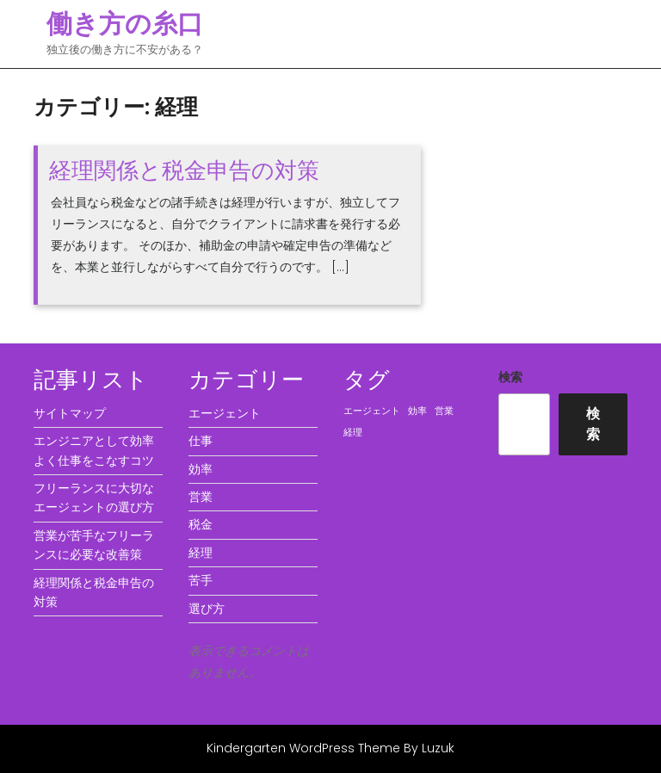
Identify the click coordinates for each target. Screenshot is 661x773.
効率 (200, 469)
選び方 (206, 608)
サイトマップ (70, 413)
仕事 (200, 440)
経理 (200, 552)
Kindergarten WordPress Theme (303, 748)
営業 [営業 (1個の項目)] (444, 411)
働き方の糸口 (124, 24)
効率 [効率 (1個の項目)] (417, 411)
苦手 (200, 580)
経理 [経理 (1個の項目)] (352, 432)
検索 (510, 377)
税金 (200, 524)
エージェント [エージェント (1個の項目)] (371, 411)
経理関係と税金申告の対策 (184, 170)
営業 (200, 496)
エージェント (224, 413)
